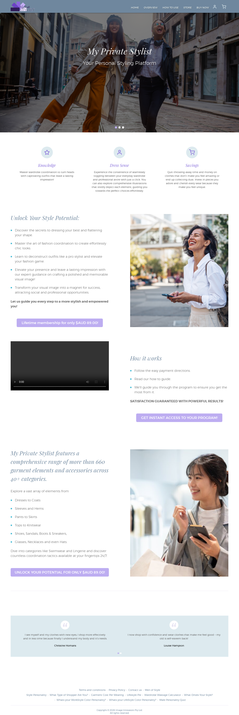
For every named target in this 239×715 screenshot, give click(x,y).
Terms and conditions (92, 690)
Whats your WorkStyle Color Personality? (81, 700)
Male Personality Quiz (172, 700)
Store (188, 8)
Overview (151, 8)
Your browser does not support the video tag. (60, 365)
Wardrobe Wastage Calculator (162, 695)
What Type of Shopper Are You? (69, 695)
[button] (116, 127)
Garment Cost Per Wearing (107, 695)
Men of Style (152, 690)
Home (135, 8)
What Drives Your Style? (198, 695)
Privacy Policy (117, 690)
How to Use (171, 8)
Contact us (135, 690)
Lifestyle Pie (134, 695)
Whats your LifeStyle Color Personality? (132, 700)
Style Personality (36, 695)
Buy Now (203, 8)
